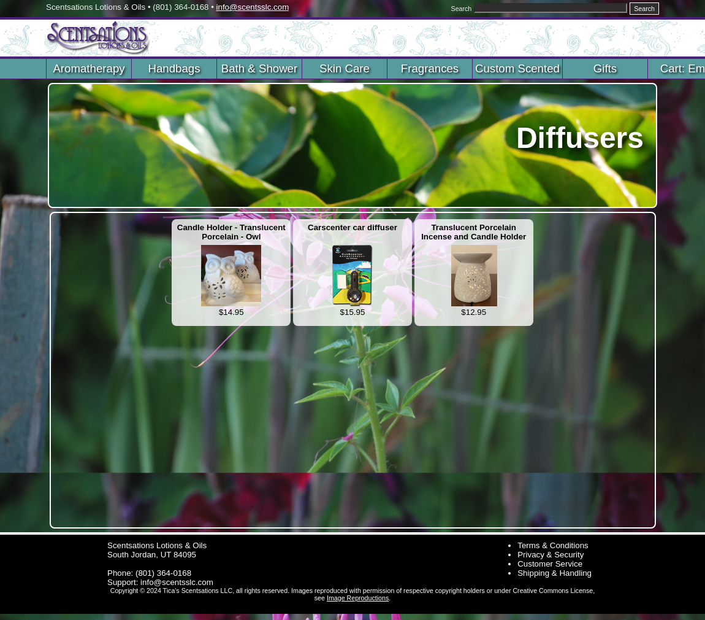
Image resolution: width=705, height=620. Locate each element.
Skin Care (344, 68)
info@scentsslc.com (252, 7)
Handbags (174, 68)
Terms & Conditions (553, 545)
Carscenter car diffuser (352, 227)
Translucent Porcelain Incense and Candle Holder (473, 232)
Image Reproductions (358, 598)
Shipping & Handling (554, 573)
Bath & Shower (259, 68)
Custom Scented (517, 68)
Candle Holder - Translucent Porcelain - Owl (231, 232)
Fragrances (430, 68)
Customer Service (549, 563)
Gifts (605, 68)
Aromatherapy (88, 68)
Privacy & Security (550, 554)
